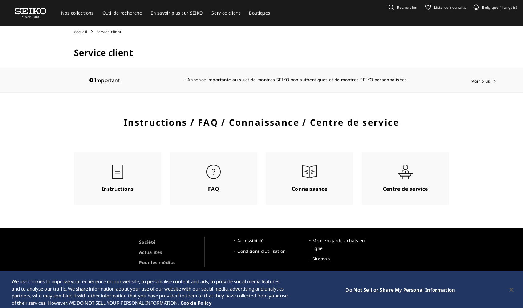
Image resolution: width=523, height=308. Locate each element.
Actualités (150, 252)
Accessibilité (250, 241)
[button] (402, 7)
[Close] (511, 293)
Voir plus (480, 81)
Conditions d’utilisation (261, 251)
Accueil (80, 31)
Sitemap (321, 259)
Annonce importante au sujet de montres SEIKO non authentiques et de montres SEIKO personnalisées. (297, 80)
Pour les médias (157, 262)
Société (147, 242)
